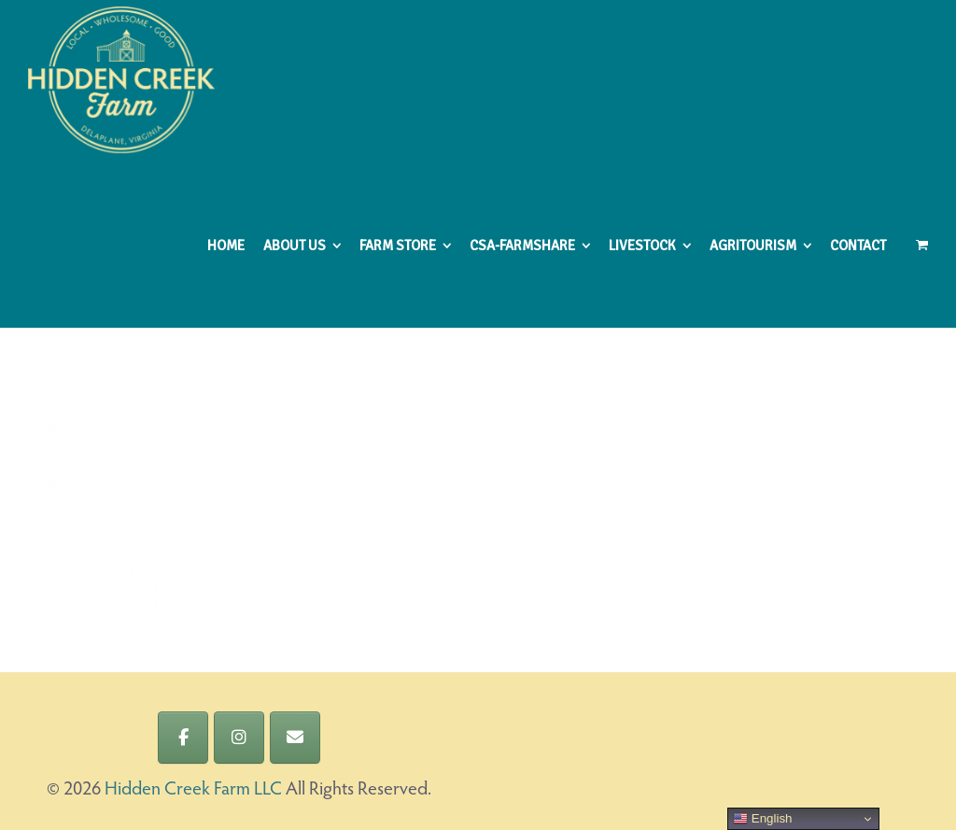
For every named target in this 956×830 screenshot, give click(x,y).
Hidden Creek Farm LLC (193, 790)
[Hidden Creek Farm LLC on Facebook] (183, 737)
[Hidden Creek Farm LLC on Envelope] (295, 737)
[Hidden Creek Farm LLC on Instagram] (239, 737)
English (762, 818)
